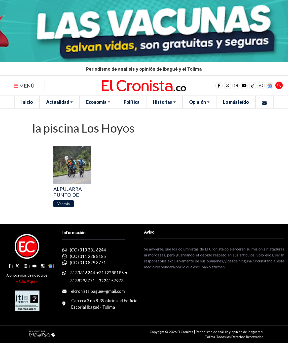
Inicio (27, 102)
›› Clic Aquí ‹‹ (27, 281)
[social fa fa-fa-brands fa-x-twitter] (227, 85)
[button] (261, 85)
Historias (162, 102)
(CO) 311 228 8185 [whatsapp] (88, 256)
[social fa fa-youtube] (244, 85)
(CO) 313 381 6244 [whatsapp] (88, 249)
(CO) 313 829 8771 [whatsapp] (88, 262)
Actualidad (57, 102)
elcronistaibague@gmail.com (98, 291)
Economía (96, 102)
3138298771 (82, 280)
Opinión (197, 102)
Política (132, 102)
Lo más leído (236, 102)
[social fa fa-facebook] (219, 85)
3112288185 (111, 272)
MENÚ (24, 86)
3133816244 (82, 272)
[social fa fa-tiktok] (252, 85)
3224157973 (111, 280)
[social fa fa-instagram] (236, 85)
